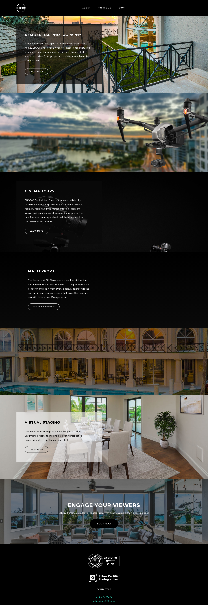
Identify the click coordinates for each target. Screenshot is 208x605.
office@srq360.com (104, 600)
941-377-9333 (104, 596)
